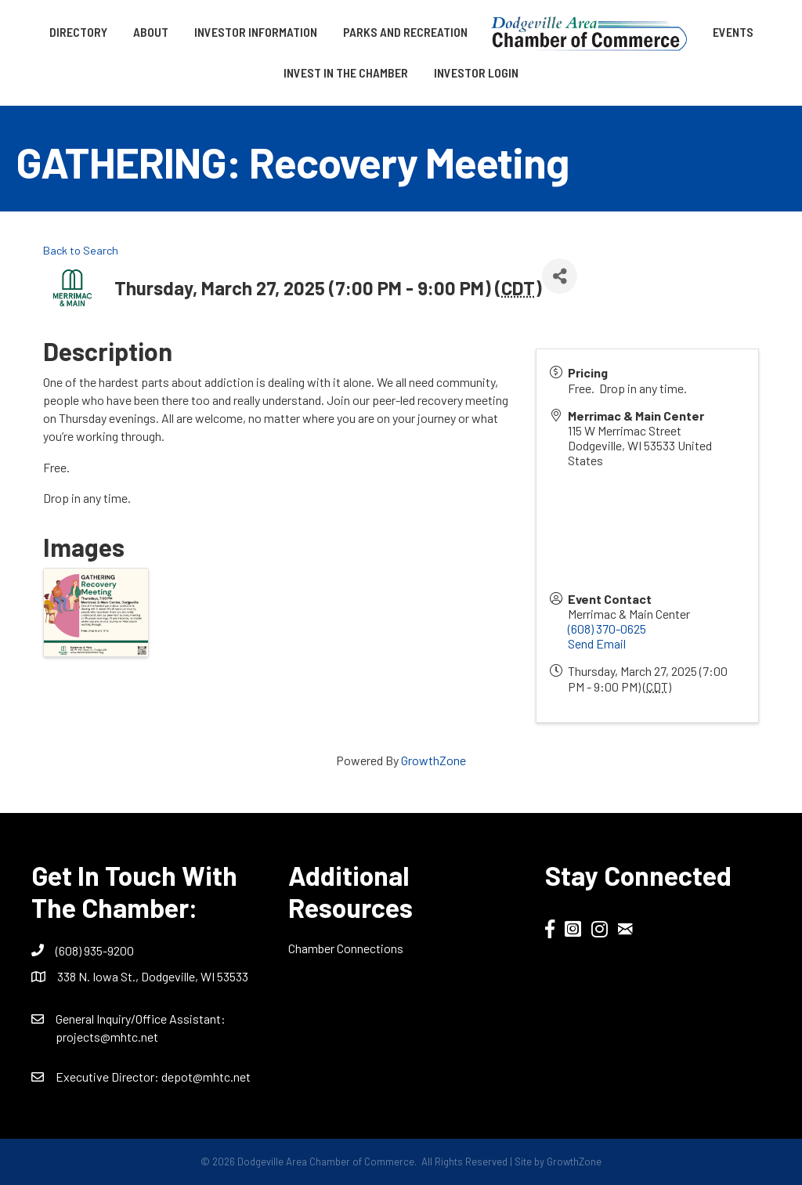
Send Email (597, 643)
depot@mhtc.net (206, 1076)
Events (733, 31)
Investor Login (476, 72)
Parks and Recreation (405, 31)
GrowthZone (433, 760)
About (150, 31)
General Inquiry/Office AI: (141, 1018)
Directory (78, 31)
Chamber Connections (345, 948)
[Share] (559, 276)
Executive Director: (108, 1076)
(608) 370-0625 (607, 628)
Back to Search (80, 250)
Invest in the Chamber (346, 72)
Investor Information (255, 31)
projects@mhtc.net (107, 1036)
